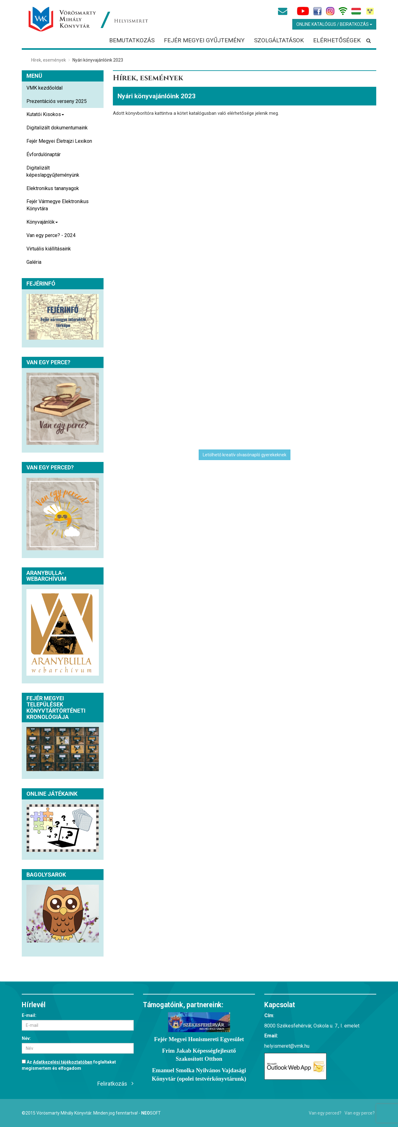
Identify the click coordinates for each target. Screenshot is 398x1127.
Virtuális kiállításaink (48, 249)
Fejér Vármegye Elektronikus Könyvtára (57, 205)
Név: (26, 1038)
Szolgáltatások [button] (279, 40)
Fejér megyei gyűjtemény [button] (204, 40)
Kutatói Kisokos (45, 116)
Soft (151, 1113)
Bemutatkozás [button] (132, 40)
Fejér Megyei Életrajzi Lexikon (59, 141)
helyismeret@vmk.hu (286, 1046)
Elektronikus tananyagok (52, 188)
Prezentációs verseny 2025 (56, 101)
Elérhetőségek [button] (337, 40)
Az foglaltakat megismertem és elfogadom (69, 1065)
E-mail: (29, 1015)
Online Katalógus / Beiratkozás (334, 24)
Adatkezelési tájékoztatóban (62, 1061)
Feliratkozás (112, 1083)
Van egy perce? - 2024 (51, 235)
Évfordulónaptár (43, 154)
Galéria (33, 262)
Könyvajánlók (42, 224)
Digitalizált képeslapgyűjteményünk (52, 171)
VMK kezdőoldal (44, 88)
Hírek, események (48, 60)
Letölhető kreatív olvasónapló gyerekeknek (244, 454)
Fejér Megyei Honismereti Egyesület (199, 1039)
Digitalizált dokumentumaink (57, 128)
